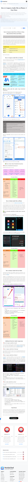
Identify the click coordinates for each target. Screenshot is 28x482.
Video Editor (11, 479)
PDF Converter (11, 474)
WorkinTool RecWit (12, 480)
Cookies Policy (3, 478)
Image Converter (12, 475)
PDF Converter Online (21, 474)
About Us (2, 474)
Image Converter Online (21, 475)
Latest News (2, 475)
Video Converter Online (21, 478)
